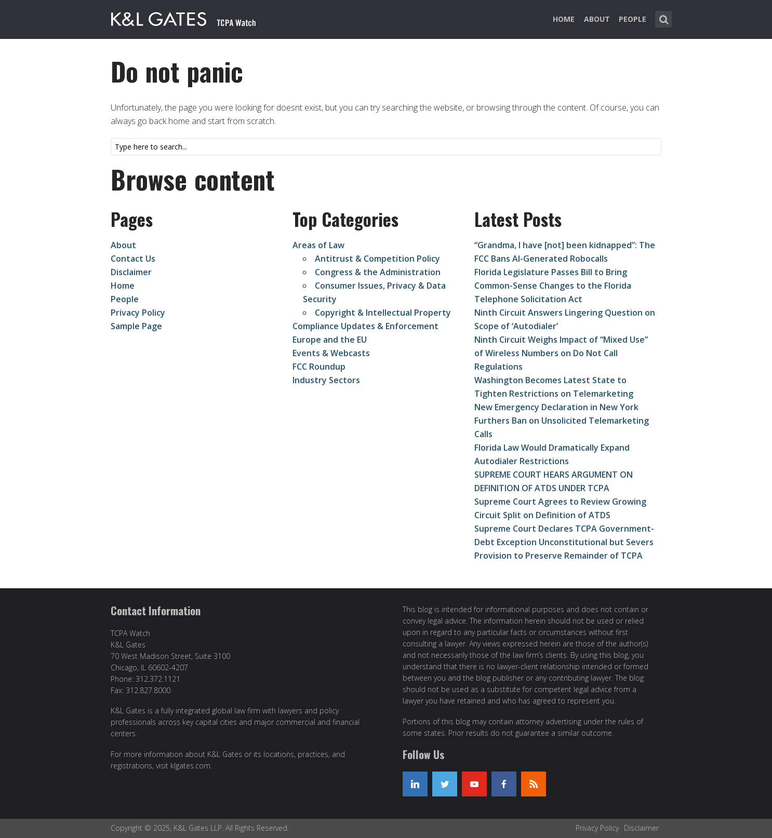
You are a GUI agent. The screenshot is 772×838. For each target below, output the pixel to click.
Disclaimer (131, 272)
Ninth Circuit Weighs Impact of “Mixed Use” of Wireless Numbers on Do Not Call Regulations (561, 353)
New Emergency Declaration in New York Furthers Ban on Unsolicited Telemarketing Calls (561, 420)
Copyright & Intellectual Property (383, 312)
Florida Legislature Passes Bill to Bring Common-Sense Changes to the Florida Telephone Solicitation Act (552, 285)
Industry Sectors (326, 380)
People (632, 19)
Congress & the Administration (378, 272)
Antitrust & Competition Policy (377, 258)
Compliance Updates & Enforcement (365, 326)
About (597, 19)
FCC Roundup (318, 366)
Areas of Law (318, 245)
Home (564, 19)
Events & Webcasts (331, 353)
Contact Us (133, 258)
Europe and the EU (329, 339)
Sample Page (136, 326)
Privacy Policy (138, 312)
